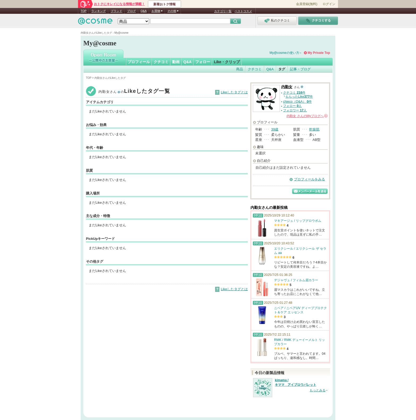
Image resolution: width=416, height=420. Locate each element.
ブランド (116, 10)
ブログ (131, 10)
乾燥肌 (314, 129)
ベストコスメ (243, 11)
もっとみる (318, 390)
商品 (239, 69)
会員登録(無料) (306, 4)
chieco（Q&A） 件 (297, 101)
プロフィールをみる (309, 179)
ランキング (98, 10)
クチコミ (161, 62)
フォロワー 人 (295, 110)
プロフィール (139, 62)
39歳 (274, 129)
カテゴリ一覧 (223, 11)
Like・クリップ (227, 62)
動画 (176, 62)
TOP (83, 10)
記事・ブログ (300, 69)
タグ (281, 69)
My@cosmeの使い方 (284, 53)
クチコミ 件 (294, 92)
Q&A (144, 10)
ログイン (329, 4)
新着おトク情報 (164, 4)
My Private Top (319, 53)
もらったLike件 (299, 96)
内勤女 (286, 87)
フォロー (202, 62)
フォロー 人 (292, 106)
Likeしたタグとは (234, 92)
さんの (307, 116)
